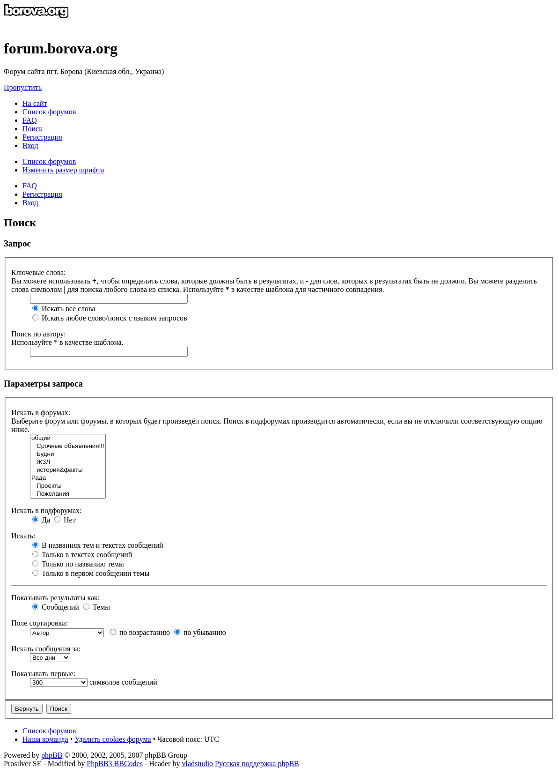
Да (41, 520)
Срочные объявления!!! (67, 446)
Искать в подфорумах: (46, 510)
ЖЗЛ (67, 462)
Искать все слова (63, 309)
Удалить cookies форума (112, 739)
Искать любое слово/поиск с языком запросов (109, 318)
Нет (65, 520)
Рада (67, 478)
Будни (67, 454)
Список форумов (49, 161)
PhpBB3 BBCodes (115, 764)
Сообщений (55, 607)
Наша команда (45, 739)
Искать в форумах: (40, 413)
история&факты (67, 470)
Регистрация (42, 137)
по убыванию (200, 632)
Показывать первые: (43, 674)
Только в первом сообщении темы (90, 573)
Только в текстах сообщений (82, 555)
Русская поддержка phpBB (257, 764)
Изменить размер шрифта (63, 170)
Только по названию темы (78, 564)
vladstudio (197, 764)
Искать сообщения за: (46, 649)
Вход (30, 203)
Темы (96, 607)
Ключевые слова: (38, 272)
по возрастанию (140, 632)
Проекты (67, 486)
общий (67, 438)
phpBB (51, 755)
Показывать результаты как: (55, 598)
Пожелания (67, 494)
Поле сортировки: (39, 623)
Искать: (23, 536)
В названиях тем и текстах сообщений (97, 545)
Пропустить (23, 87)
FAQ (29, 186)
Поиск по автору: (38, 334)
